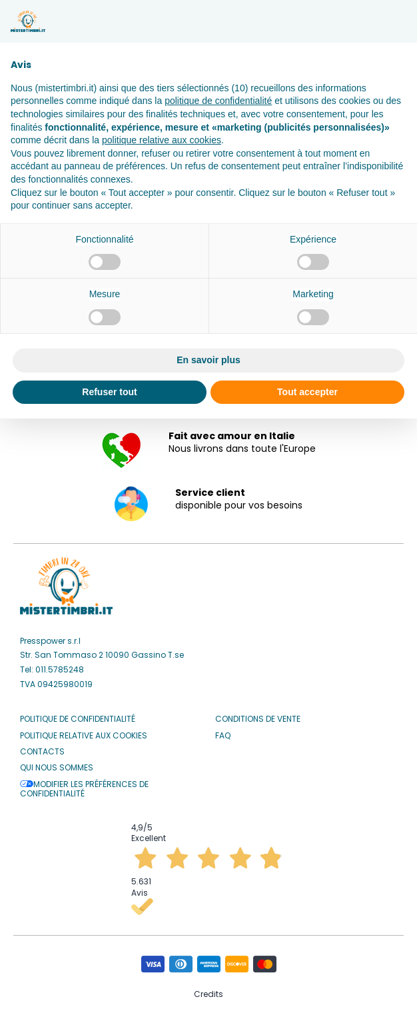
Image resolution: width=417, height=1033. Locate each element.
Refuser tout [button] (109, 392)
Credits (208, 994)
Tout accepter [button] (307, 392)
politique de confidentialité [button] (218, 100)
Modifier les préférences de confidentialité (84, 789)
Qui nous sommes (56, 767)
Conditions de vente (257, 719)
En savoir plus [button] (208, 360)
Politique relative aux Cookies (83, 735)
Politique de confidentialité (77, 719)
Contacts (42, 751)
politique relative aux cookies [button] (161, 140)
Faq (222, 735)
